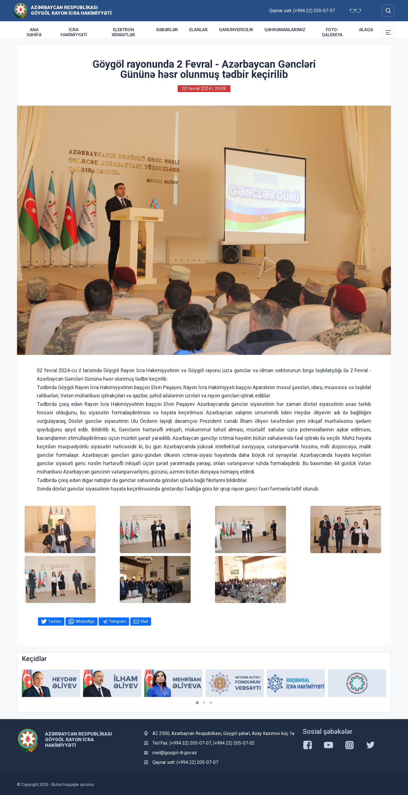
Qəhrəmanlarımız (284, 29)
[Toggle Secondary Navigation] (388, 32)
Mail (144, 621)
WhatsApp (85, 621)
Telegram (117, 621)
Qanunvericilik (236, 29)
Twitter (54, 621)
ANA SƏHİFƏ (34, 32)
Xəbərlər (167, 29)
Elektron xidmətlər (123, 32)
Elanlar (198, 29)
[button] (197, 703)
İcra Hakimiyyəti (74, 32)
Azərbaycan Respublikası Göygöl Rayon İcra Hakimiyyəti (71, 10)
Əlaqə (366, 29)
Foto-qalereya (332, 32)
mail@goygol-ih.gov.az (174, 752)
